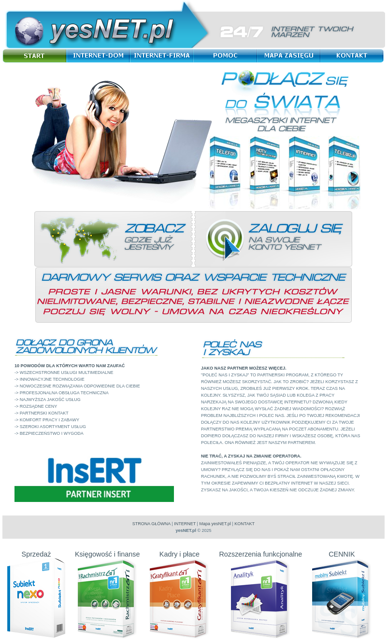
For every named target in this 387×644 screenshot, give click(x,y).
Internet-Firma (163, 56)
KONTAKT (244, 523)
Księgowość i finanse (107, 558)
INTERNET (185, 523)
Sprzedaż (36, 558)
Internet (99, 56)
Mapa (291, 56)
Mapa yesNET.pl (215, 523)
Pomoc (227, 56)
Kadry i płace (179, 558)
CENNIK (342, 558)
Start (36, 56)
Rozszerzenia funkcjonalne (260, 558)
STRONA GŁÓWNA (151, 523)
